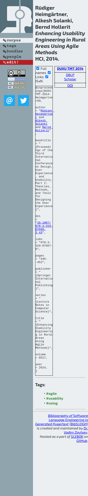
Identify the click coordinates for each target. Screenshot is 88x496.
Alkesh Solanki (41, 129)
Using (58, 46)
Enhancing (48, 33)
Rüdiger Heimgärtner (44, 120)
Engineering (50, 39)
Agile (72, 46)
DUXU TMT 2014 (70, 68)
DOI (70, 85)
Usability (73, 33)
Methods (46, 52)
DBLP (70, 75)
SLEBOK (77, 490)
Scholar (70, 79)
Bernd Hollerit (44, 137)
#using (52, 456)
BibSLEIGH (79, 477)
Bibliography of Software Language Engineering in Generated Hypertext (61, 473)
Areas (42, 46)
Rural (78, 39)
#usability (54, 451)
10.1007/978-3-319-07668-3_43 (44, 252)
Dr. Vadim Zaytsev (76, 483)
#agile (51, 447)
